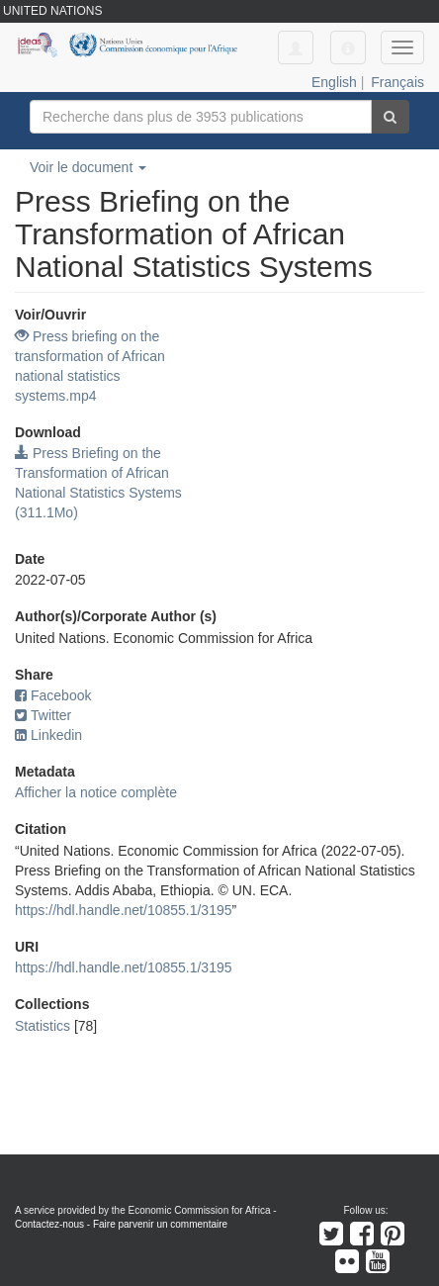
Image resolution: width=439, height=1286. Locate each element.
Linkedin (48, 735)
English (334, 82)
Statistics (42, 1026)
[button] (348, 47)
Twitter (43, 715)
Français (397, 82)
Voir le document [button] (88, 167)
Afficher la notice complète (96, 792)
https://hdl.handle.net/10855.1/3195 (123, 910)
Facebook (53, 695)
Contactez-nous (49, 1224)
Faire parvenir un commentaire (160, 1224)
